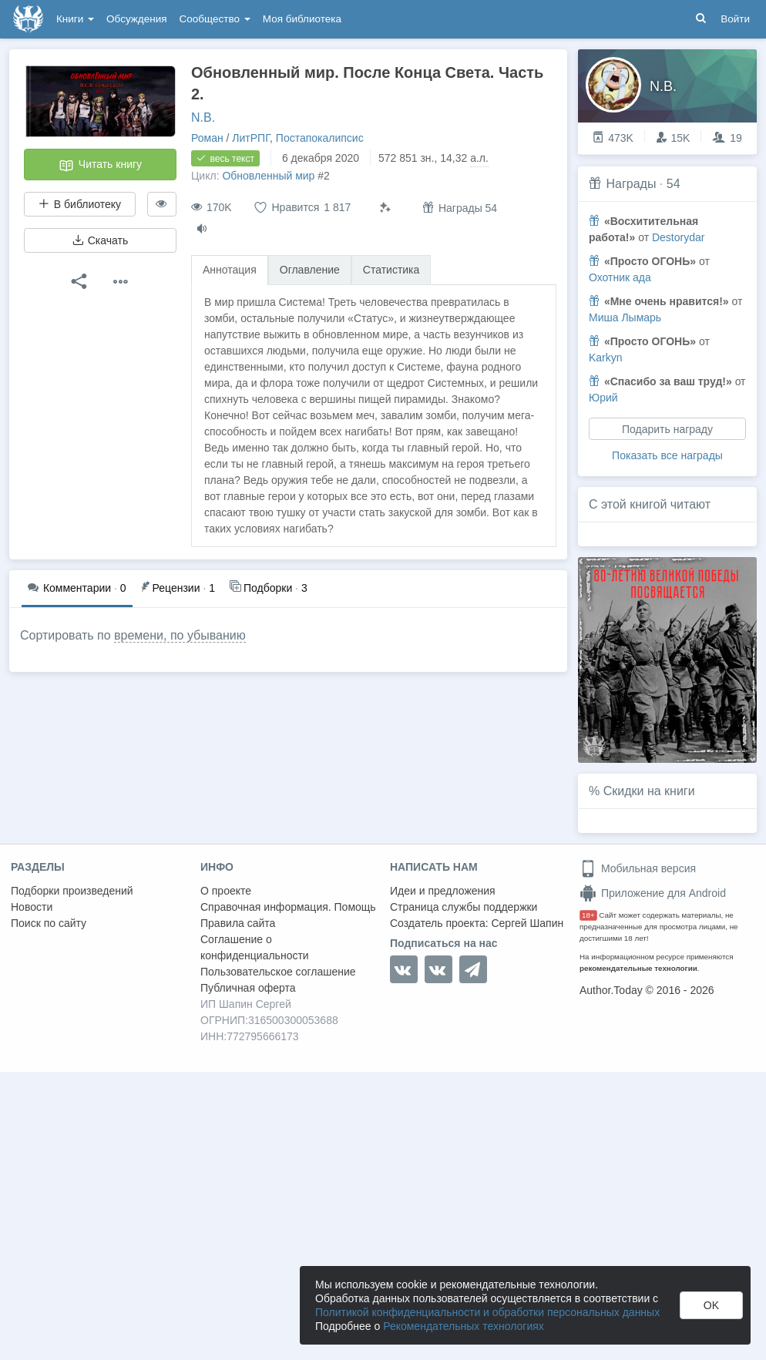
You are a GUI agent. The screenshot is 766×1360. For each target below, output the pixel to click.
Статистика (391, 270)
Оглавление (310, 270)
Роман (207, 138)
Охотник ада (620, 277)
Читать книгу (100, 165)
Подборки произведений (72, 891)
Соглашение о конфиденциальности (254, 947)
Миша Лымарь (625, 317)
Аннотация (230, 270)
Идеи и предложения (443, 891)
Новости (31, 907)
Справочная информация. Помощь (288, 907)
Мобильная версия (638, 868)
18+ (588, 915)
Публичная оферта (248, 988)
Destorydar (678, 237)
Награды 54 (459, 207)
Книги (75, 19)
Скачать (100, 240)
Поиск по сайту (48, 923)
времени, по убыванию (180, 635)
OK (711, 1305)
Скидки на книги (649, 791)
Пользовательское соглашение (278, 971)
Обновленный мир (268, 176)
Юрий (603, 397)
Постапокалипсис (320, 138)
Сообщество (215, 19)
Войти (735, 19)
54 (673, 183)
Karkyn (606, 357)
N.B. (203, 117)
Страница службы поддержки (463, 907)
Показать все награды (667, 455)
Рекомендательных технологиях (463, 1326)
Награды (631, 183)
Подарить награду (667, 429)
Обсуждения (136, 19)
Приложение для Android (653, 893)
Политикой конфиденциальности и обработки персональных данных (487, 1312)
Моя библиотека (302, 19)
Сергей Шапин (527, 923)
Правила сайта (237, 923)
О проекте (225, 891)
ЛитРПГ (251, 138)
